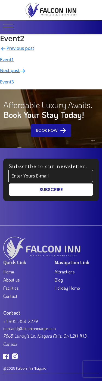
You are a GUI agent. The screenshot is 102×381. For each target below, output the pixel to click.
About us (11, 280)
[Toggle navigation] (10, 27)
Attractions (64, 272)
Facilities (11, 288)
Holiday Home (67, 288)
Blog (58, 280)
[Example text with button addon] (50, 176)
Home (8, 272)
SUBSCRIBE (51, 189)
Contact (10, 296)
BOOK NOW (51, 130)
